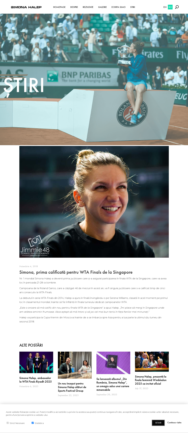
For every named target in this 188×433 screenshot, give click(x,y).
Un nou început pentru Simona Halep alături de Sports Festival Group (72, 387)
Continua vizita (174, 422)
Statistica (39, 423)
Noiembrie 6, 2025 (28, 386)
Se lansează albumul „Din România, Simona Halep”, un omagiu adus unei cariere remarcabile (112, 384)
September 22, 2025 (68, 395)
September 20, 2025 (106, 394)
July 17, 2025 (141, 388)
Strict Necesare (17, 423)
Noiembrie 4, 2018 (28, 266)
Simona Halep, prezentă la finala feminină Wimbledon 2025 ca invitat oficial (150, 380)
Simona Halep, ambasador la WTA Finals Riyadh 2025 (35, 380)
